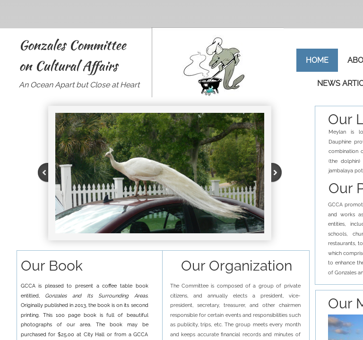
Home (317, 60)
